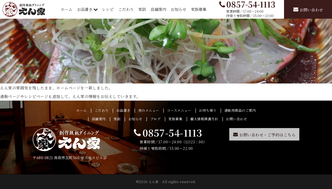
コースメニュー (179, 110)
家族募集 (198, 9)
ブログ (155, 118)
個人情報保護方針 (204, 118)
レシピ (108, 9)
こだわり (126, 9)
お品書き (85, 9)
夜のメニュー (148, 110)
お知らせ (178, 9)
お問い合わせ (236, 118)
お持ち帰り (208, 110)
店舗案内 (158, 9)
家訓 (142, 9)
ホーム (66, 9)
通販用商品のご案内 (240, 110)
